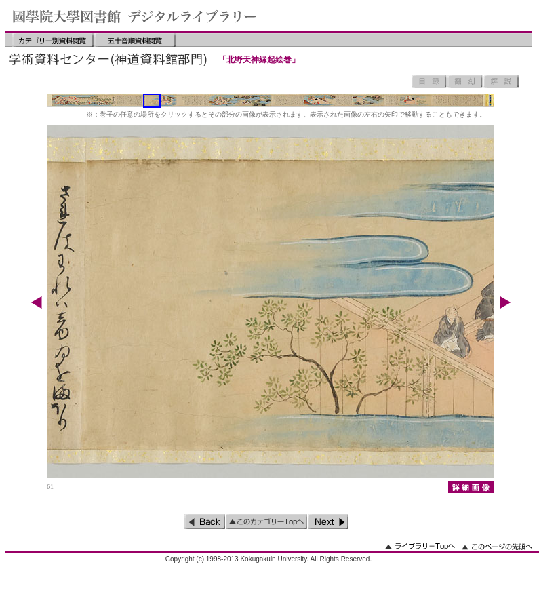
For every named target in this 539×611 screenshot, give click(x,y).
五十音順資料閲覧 (135, 40)
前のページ (204, 521)
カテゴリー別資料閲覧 (53, 40)
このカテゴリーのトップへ (266, 521)
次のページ (328, 521)
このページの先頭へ (497, 546)
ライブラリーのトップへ (420, 546)
